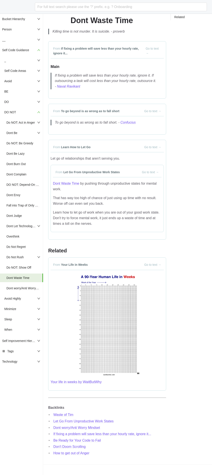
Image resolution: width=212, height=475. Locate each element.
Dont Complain (16, 174)
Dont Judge (14, 215)
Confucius (128, 122)
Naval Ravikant (68, 86)
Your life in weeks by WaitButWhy (76, 382)
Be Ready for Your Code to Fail (77, 440)
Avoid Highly (12, 298)
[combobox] (120, 7)
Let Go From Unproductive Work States (83, 421)
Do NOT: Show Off (18, 267)
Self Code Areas (15, 70)
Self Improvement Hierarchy (21, 341)
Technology (9, 361)
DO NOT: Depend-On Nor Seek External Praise (38, 184)
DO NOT (10, 112)
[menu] (21, 244)
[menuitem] (21, 19)
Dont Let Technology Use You (26, 226)
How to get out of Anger (71, 453)
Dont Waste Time (17, 278)
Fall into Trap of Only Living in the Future (33, 205)
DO (6, 102)
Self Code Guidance (15, 50)
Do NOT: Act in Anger (20, 122)
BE (6, 91)
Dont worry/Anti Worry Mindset (26, 288)
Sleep (8, 319)
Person (7, 29)
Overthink (12, 236)
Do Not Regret (16, 247)
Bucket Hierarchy (13, 19)
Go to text (152, 51)
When (8, 329)
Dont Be (11, 133)
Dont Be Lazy (15, 153)
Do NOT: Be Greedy (19, 143)
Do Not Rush (15, 257)
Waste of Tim (63, 415)
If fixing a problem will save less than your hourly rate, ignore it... (102, 434)
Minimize (10, 309)
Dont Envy (13, 195)
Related (179, 17)
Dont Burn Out (16, 164)
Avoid (8, 81)
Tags (10, 351)
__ (4, 39)
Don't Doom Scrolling (69, 446)
